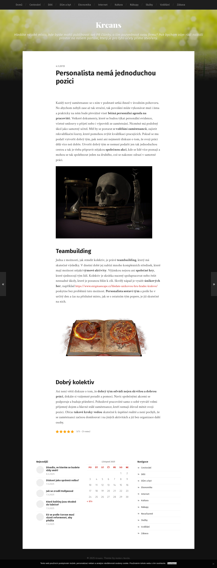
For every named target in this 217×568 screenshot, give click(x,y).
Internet (102, 4)
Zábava (181, 4)
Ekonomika (84, 4)
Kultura (119, 4)
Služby (149, 4)
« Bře (90, 501)
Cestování (35, 4)
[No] (213, 563)
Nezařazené (147, 514)
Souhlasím (172, 563)
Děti (50, 4)
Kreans (108, 25)
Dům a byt (65, 4)
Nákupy (134, 4)
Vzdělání (165, 4)
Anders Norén (123, 558)
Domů (19, 4)
